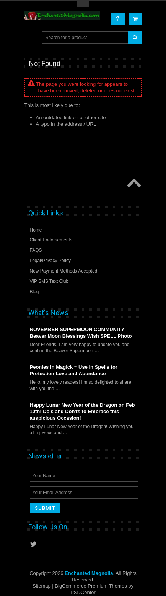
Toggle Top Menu (83, 4)
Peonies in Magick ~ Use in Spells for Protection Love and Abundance (73, 370)
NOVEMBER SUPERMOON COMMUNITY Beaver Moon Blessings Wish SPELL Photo (81, 333)
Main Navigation (30, 37)
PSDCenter (83, 592)
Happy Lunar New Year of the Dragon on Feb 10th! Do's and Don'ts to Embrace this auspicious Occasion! (82, 411)
